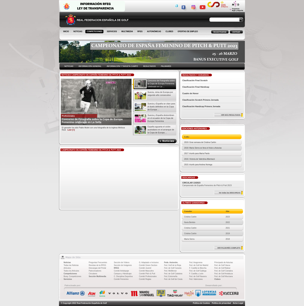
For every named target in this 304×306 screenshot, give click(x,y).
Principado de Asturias (223, 262)
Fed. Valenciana (196, 279)
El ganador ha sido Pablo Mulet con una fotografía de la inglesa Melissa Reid (93, 128)
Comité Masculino (146, 271)
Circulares (93, 274)
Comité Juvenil (145, 268)
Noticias (67, 262)
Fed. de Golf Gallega (197, 271)
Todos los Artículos (71, 271)
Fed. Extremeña (170, 276)
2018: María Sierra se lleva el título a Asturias (203, 148)
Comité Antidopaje (121, 271)
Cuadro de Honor (190, 93)
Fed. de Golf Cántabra (223, 271)
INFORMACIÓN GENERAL (90, 66)
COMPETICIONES (95, 31)
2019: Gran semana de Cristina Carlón (200, 142)
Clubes (217, 279)
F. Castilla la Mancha (197, 268)
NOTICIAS (78, 31)
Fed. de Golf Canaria (172, 268)
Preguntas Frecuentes (98, 262)
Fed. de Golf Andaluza (223, 274)
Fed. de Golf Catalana (173, 274)
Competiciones (70, 274)
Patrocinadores (95, 271)
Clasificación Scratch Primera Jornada (200, 100)
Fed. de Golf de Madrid (198, 265)
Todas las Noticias (71, 265)
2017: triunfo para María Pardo (196, 153)
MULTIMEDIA (127, 31)
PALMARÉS (166, 66)
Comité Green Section (148, 265)
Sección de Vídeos (121, 262)
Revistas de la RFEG (97, 265)
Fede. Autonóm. (171, 262)
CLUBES (169, 31)
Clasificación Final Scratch (195, 80)
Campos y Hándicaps (123, 274)
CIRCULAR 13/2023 (191, 183)
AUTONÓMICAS (154, 31)
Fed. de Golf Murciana (223, 276)
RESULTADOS (149, 66)
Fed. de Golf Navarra (198, 276)
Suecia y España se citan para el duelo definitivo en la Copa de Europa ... (161, 106)
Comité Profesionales (148, 276)
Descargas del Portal (97, 268)
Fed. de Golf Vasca (222, 265)
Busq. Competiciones (72, 276)
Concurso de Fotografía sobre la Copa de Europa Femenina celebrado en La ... (161, 83)
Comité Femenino (121, 279)
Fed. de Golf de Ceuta (173, 279)
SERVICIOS (112, 31)
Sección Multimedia (97, 276)
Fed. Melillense (170, 271)
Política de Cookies (201, 303)
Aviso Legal (238, 303)
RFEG (140, 31)
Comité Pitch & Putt (147, 274)
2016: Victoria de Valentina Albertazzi (199, 159)
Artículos (67, 268)
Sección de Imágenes (123, 265)
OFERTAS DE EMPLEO (188, 31)
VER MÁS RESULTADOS (230, 115)
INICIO (66, 31)
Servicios (68, 279)
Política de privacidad (221, 303)
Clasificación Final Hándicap (195, 87)
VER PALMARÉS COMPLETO (228, 248)
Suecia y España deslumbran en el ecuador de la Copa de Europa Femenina (161, 118)
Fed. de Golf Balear (222, 268)
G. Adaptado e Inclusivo (149, 262)
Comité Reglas (145, 279)
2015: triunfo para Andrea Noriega (198, 165)
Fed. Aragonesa (195, 262)
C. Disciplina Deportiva (123, 276)
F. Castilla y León (196, 274)
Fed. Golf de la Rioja (172, 265)
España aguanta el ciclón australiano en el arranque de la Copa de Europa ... (161, 130)
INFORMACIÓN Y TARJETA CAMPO (122, 66)
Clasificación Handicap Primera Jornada (201, 106)
